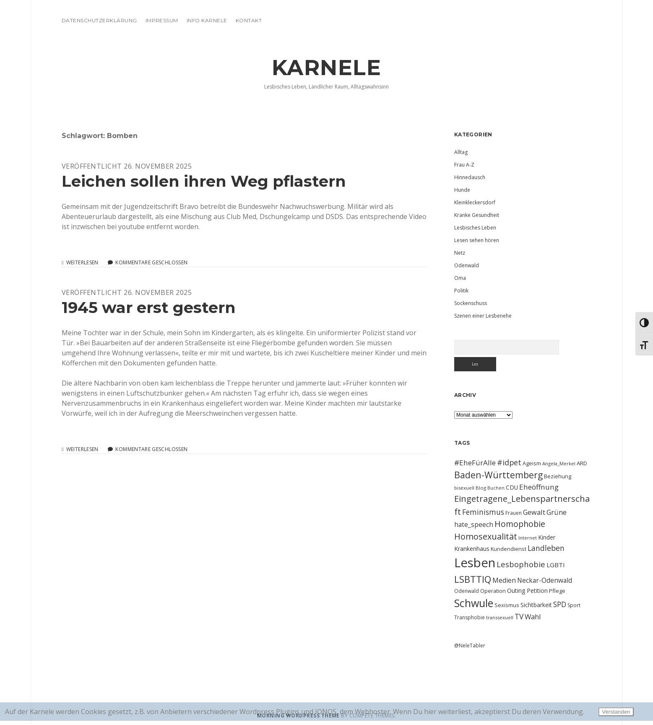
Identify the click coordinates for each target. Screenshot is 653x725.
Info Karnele (207, 20)
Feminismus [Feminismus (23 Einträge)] (483, 512)
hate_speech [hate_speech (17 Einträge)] (473, 524)
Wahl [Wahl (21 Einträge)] (533, 616)
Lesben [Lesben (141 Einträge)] (474, 562)
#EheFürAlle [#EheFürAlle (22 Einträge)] (475, 462)
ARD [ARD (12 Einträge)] (582, 463)
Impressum (162, 20)
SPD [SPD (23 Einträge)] (559, 604)
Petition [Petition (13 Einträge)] (537, 591)
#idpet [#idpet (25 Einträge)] (509, 462)
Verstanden (616, 712)
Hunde (462, 189)
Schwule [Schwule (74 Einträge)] (473, 603)
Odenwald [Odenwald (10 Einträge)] (466, 591)
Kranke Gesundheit (476, 215)
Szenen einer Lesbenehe (483, 315)
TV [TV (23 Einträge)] (519, 616)
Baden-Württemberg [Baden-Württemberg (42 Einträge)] (498, 475)
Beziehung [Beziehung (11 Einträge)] (557, 476)
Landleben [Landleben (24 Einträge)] (546, 548)
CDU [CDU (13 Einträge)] (512, 487)
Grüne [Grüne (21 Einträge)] (556, 512)
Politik (461, 290)
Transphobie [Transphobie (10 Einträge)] (469, 617)
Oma (460, 278)
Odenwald (466, 265)
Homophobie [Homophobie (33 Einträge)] (519, 523)
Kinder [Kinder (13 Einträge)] (546, 537)
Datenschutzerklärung (99, 20)
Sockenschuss (470, 303)
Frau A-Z (464, 164)
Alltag (461, 152)
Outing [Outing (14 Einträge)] (516, 591)
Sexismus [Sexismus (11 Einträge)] (506, 605)
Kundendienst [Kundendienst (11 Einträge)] (508, 549)
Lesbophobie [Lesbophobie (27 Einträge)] (521, 564)
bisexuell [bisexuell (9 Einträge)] (464, 488)
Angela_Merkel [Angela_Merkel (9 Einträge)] (558, 463)
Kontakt (249, 20)
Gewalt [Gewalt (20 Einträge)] (534, 512)
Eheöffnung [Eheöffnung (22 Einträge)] (539, 487)
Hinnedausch (469, 177)
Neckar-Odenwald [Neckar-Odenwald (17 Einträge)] (544, 580)
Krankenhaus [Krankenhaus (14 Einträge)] (471, 549)
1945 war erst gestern (149, 307)
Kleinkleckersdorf (474, 202)
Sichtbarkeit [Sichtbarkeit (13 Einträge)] (536, 605)
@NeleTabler (469, 645)
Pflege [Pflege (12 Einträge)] (557, 591)
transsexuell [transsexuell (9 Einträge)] (499, 617)
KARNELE (327, 68)
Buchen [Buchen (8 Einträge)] (496, 488)
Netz (459, 252)
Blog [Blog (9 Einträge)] (481, 488)
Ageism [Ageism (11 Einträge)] (532, 463)
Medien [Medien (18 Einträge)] (504, 580)
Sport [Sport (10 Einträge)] (573, 605)
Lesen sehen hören (476, 240)
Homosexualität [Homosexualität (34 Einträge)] (485, 536)
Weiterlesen (82, 262)
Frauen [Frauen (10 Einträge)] (513, 512)
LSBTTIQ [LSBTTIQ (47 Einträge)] (472, 579)
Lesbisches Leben (475, 227)
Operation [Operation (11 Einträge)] (493, 591)
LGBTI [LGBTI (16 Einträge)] (555, 565)
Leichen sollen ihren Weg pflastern (204, 181)
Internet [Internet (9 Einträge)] (527, 538)
